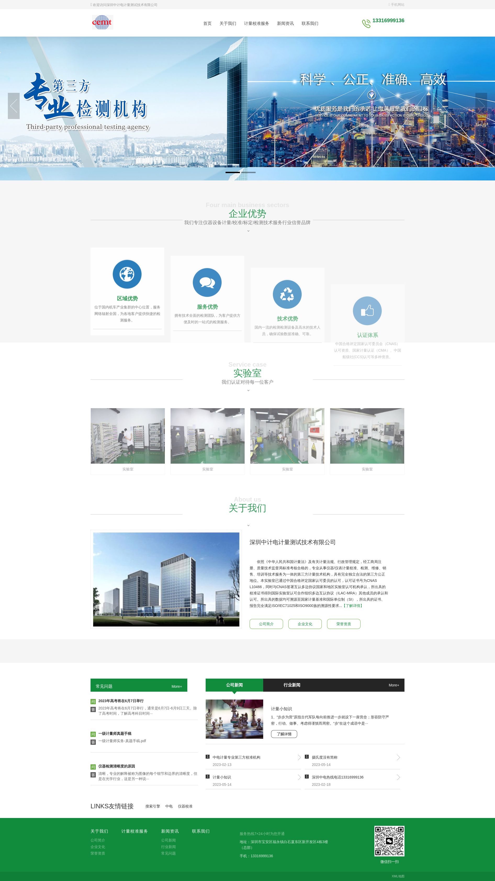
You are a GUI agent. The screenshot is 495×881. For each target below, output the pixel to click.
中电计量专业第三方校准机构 (236, 757)
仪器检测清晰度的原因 (116, 767)
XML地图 (398, 876)
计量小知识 (281, 709)
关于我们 (228, 23)
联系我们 (310, 23)
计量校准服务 (256, 23)
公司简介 (266, 624)
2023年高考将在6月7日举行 (121, 702)
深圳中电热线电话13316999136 (338, 777)
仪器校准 (185, 806)
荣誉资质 (343, 624)
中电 (169, 806)
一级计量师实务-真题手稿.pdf (122, 742)
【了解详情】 (353, 606)
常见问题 (104, 686)
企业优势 (247, 230)
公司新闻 (234, 685)
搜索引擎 (152, 806)
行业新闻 (292, 685)
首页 (207, 23)
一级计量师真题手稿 (114, 734)
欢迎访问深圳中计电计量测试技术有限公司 (124, 5)
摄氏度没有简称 (325, 757)
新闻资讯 (285, 23)
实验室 (247, 389)
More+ (177, 686)
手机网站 (396, 5)
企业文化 (305, 624)
